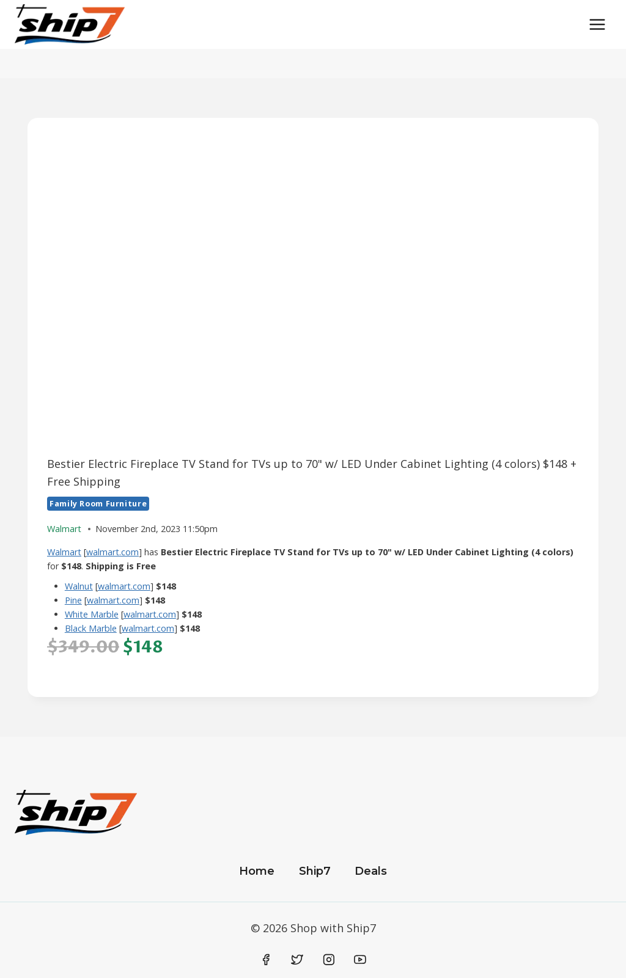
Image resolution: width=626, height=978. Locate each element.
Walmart (64, 552)
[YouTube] (360, 959)
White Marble (92, 614)
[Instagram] (329, 959)
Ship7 (315, 871)
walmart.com (112, 552)
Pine (73, 600)
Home (256, 871)
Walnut (79, 586)
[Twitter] (297, 959)
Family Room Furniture (98, 503)
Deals (371, 871)
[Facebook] (266, 959)
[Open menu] (597, 24)
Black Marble (91, 628)
